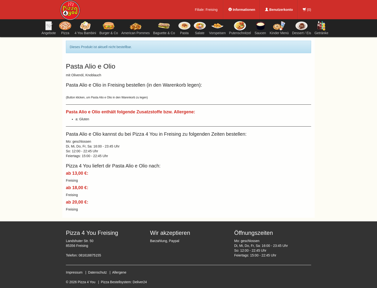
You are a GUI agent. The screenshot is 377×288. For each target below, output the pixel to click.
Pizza (65, 28)
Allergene (119, 272)
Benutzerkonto (279, 10)
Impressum (74, 272)
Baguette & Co (164, 28)
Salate (200, 28)
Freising (212, 10)
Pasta (184, 28)
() (307, 10)
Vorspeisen (217, 28)
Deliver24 (140, 282)
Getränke (321, 28)
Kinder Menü (279, 28)
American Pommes (135, 29)
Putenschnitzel (240, 28)
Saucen (260, 28)
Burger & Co (109, 28)
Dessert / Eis (301, 28)
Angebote (48, 28)
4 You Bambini (85, 28)
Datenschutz (97, 272)
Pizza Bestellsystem (116, 282)
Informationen (241, 10)
